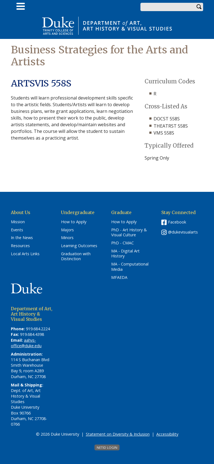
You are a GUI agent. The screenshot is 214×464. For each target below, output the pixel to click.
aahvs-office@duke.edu (26, 343)
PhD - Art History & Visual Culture (129, 232)
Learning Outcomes (79, 245)
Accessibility (167, 434)
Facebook (177, 222)
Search (199, 7)
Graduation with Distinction (76, 256)
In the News (22, 237)
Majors (67, 229)
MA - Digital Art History (125, 254)
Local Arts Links (25, 253)
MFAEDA (119, 277)
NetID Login (107, 447)
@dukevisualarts (183, 232)
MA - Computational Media (130, 267)
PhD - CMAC (122, 242)
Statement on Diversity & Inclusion (118, 434)
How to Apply (73, 221)
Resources (20, 245)
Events (17, 229)
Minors (67, 237)
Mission (18, 221)
